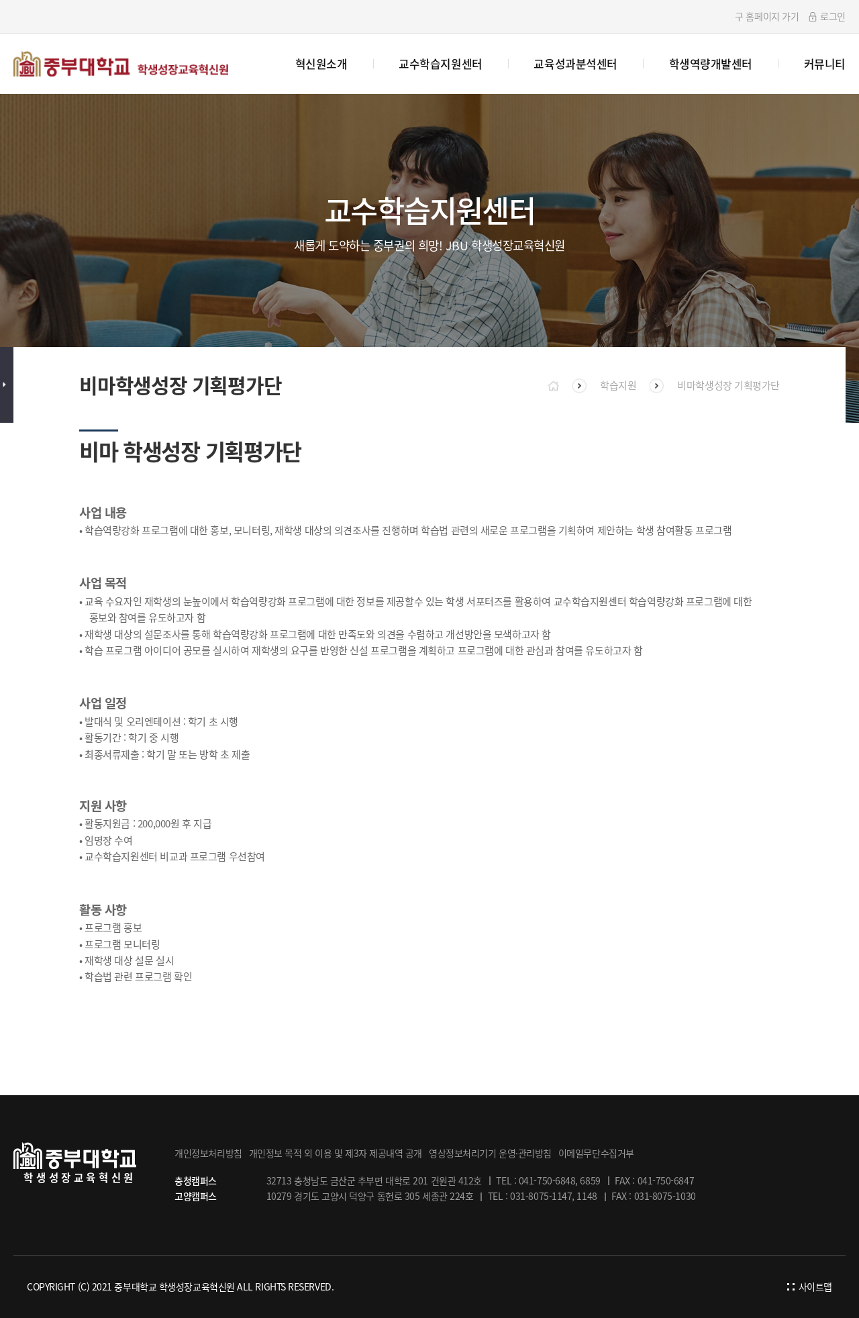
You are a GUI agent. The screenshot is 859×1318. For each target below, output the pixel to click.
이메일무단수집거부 (596, 1153)
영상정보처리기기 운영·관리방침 (490, 1153)
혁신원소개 (321, 63)
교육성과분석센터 (575, 63)
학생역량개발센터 (710, 63)
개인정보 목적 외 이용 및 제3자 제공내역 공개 (335, 1153)
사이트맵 (809, 1286)
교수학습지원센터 (440, 63)
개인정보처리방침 (208, 1153)
